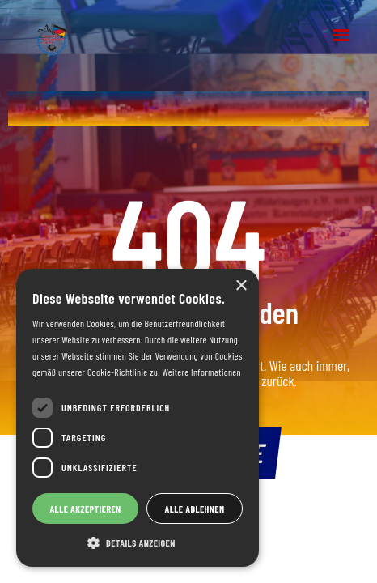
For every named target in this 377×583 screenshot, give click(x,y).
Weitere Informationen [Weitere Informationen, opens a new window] (201, 371)
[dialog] (137, 418)
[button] (340, 35)
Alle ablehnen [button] (195, 508)
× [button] (241, 286)
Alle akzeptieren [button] (85, 508)
